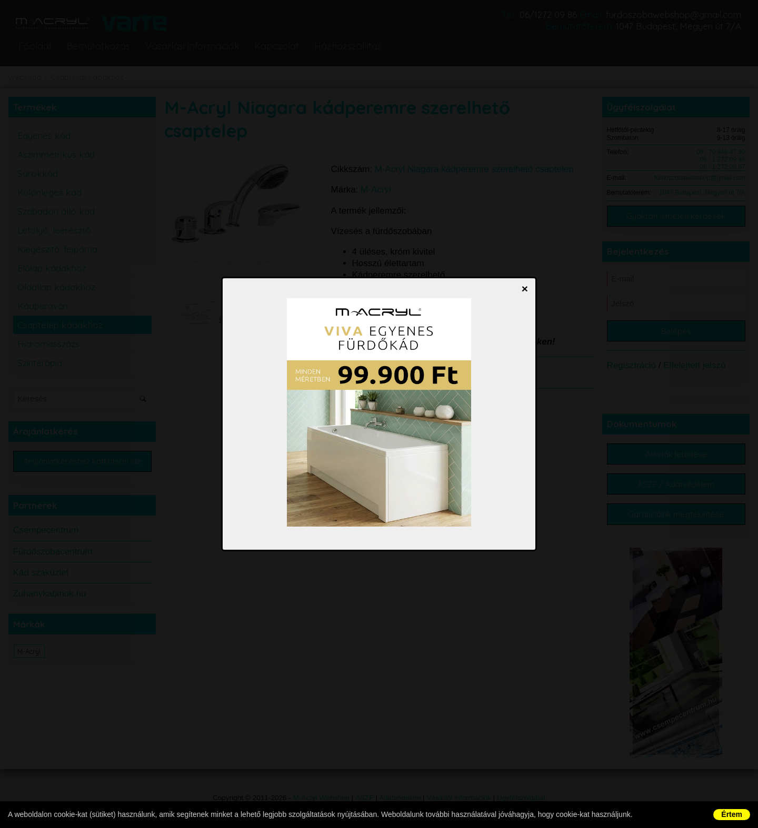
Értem (731, 814)
